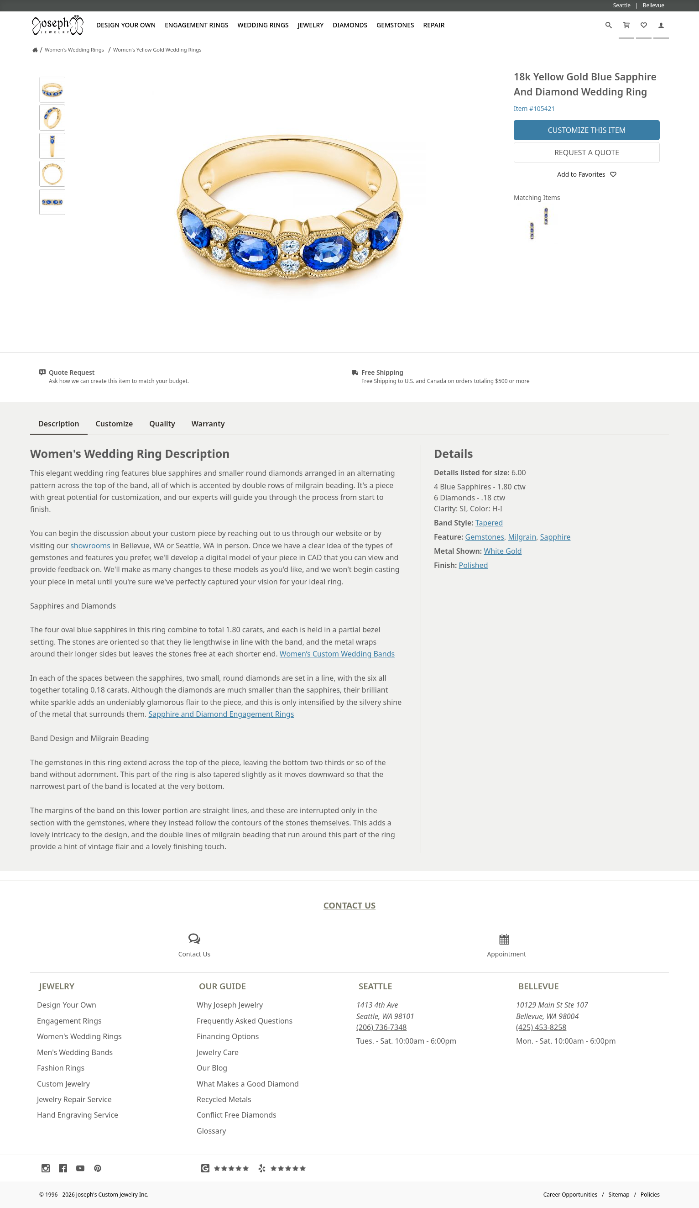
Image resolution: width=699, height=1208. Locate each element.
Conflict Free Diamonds (236, 1115)
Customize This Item (587, 130)
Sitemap (619, 1194)
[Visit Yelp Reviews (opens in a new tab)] (284, 1168)
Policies (650, 1194)
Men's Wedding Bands (75, 1052)
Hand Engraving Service (77, 1115)
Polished (473, 565)
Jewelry (311, 25)
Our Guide (222, 986)
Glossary (211, 1131)
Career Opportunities (570, 1194)
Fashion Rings (60, 1068)
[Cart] (626, 25)
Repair (434, 25)
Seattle (375, 986)
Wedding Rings (263, 25)
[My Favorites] (644, 25)
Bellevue (538, 986)
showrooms (90, 546)
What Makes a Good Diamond (248, 1084)
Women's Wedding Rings (79, 1036)
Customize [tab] (114, 424)
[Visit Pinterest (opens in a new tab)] (100, 1168)
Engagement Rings (196, 25)
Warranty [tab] (208, 424)
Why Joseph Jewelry (230, 1005)
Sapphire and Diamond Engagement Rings (221, 714)
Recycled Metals (224, 1099)
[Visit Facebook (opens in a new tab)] (65, 1168)
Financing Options (228, 1036)
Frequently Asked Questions (244, 1021)
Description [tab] (58, 424)
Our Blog (212, 1068)
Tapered (489, 523)
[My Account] (661, 25)
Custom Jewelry (63, 1084)
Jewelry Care (218, 1052)
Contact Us (349, 905)
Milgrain (522, 537)
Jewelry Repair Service (74, 1099)
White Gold (503, 551)
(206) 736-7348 (381, 1027)
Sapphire (555, 537)
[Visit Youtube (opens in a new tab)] (82, 1168)
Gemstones (395, 25)
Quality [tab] (162, 424)
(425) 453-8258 (541, 1027)
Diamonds (350, 25)
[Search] (608, 25)
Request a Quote (586, 152)
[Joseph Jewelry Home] (35, 50)
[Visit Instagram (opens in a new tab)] (48, 1168)
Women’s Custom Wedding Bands (337, 654)
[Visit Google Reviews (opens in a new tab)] (227, 1168)
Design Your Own (126, 25)
